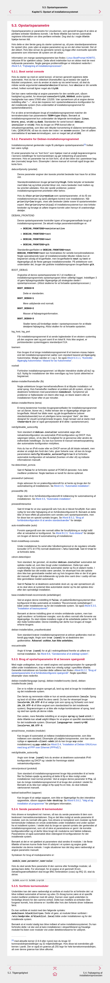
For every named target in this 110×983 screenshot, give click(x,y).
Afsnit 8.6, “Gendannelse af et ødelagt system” (64, 654)
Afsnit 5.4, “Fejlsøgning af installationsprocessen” (37, 66)
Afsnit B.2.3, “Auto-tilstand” (69, 533)
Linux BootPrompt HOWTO (81, 58)
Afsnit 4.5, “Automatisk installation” (71, 486)
